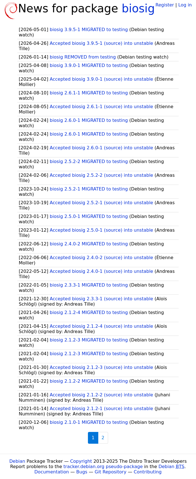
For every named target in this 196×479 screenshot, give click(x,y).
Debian (17, 461)
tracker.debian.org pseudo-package (103, 466)
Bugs (81, 472)
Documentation (51, 472)
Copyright (81, 461)
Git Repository (110, 472)
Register (164, 5)
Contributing (148, 472)
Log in (185, 5)
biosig (138, 8)
